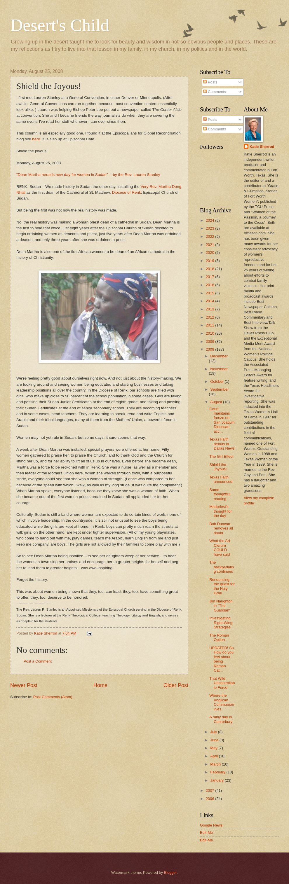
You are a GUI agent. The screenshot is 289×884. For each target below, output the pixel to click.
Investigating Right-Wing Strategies (220, 622)
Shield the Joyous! (218, 466)
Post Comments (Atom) (52, 697)
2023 (210, 228)
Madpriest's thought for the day (220, 511)
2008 (210, 349)
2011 (210, 325)
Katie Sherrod (262, 146)
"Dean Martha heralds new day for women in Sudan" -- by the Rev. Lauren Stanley (88, 174)
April (214, 756)
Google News (211, 825)
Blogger (170, 872)
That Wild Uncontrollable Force (222, 683)
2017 (210, 277)
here (36, 139)
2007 (210, 790)
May (214, 748)
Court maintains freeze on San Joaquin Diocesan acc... (222, 420)
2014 (210, 301)
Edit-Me (206, 832)
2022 (210, 236)
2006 (210, 798)
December (218, 356)
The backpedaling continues (221, 567)
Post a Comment (38, 661)
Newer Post (23, 685)
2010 (210, 333)
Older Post (175, 685)
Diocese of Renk (126, 192)
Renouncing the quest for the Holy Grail (222, 586)
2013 (210, 309)
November (218, 369)
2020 (210, 252)
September (219, 389)
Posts (210, 82)
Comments (214, 92)
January (217, 780)
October (217, 381)
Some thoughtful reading (219, 494)
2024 (210, 220)
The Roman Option (219, 637)
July (214, 732)
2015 (210, 293)
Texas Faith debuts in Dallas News (222, 443)
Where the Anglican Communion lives (221, 702)
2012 (210, 317)
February (218, 772)
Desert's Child (59, 25)
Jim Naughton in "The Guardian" (220, 605)
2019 (210, 260)
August (216, 402)
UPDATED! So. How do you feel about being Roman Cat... (222, 659)
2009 (210, 341)
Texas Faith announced (220, 479)
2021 (210, 244)
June (215, 740)
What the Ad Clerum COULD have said (219, 547)
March (216, 764)
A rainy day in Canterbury (220, 719)
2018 (210, 269)
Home (100, 685)
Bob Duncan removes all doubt (221, 528)
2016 (210, 285)
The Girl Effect (221, 456)
